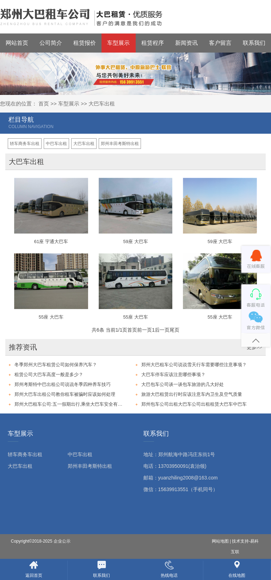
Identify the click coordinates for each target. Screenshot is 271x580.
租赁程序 (152, 43)
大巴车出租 (101, 104)
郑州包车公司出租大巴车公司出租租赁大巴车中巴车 (194, 404)
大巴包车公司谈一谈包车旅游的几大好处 (182, 384)
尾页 (174, 330)
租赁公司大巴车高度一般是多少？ (48, 374)
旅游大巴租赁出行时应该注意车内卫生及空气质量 (191, 394)
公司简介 (50, 43)
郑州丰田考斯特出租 (120, 143)
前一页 (144, 330)
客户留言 (220, 43)
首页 (43, 104)
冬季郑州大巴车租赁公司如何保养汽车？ (55, 364)
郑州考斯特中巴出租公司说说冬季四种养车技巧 (62, 384)
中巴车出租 (56, 143)
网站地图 (220, 541)
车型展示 (118, 43)
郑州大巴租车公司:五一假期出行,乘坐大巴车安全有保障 (68, 404)
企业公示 (62, 541)
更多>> (254, 347)
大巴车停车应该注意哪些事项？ (173, 374)
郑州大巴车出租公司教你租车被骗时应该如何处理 (64, 394)
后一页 (162, 330)
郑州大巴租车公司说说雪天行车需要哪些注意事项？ (194, 364)
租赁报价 (84, 43)
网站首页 (17, 43)
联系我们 (254, 43)
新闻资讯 (186, 43)
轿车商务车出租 (24, 143)
